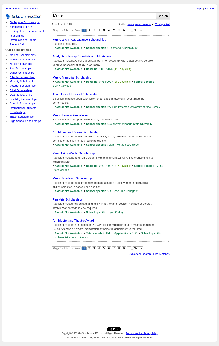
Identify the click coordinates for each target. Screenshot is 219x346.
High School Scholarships (25, 121)
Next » (138, 30)
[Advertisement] (194, 77)
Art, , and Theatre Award (73, 220)
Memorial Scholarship (72, 77)
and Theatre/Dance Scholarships (79, 39)
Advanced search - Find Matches (149, 254)
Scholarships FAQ (21, 26)
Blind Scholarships (21, 90)
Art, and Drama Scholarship (76, 132)
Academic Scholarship (72, 178)
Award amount (143, 24)
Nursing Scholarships (23, 59)
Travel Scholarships (22, 116)
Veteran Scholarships (23, 85)
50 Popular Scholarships (25, 22)
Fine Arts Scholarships (68, 199)
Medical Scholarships (23, 55)
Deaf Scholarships (21, 94)
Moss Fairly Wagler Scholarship (74, 153)
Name (130, 24)
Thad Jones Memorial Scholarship (75, 94)
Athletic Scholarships (22, 77)
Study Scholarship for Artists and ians (82, 56)
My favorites (31, 8)
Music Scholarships (21, 63)
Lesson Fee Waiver (70, 115)
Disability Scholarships (23, 99)
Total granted (162, 24)
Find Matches (13, 8)
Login (199, 8)
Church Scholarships (22, 103)
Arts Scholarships (20, 68)
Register (209, 8)
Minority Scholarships (23, 81)
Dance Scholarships (22, 72)
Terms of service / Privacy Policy (142, 333)
